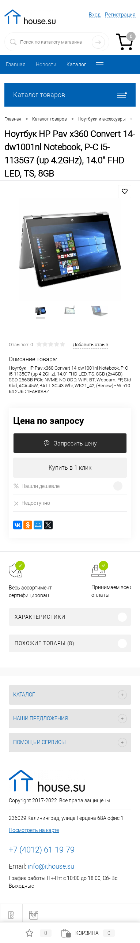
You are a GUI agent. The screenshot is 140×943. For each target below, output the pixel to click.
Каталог (76, 64)
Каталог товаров (70, 95)
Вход (95, 15)
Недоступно (31, 503)
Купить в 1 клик (70, 467)
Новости (46, 64)
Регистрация (120, 15)
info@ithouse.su (51, 866)
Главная (16, 64)
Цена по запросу (48, 420)
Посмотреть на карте (34, 830)
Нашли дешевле (36, 486)
